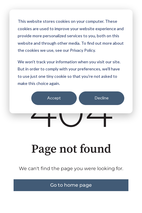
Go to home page (71, 185)
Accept (54, 97)
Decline (102, 97)
